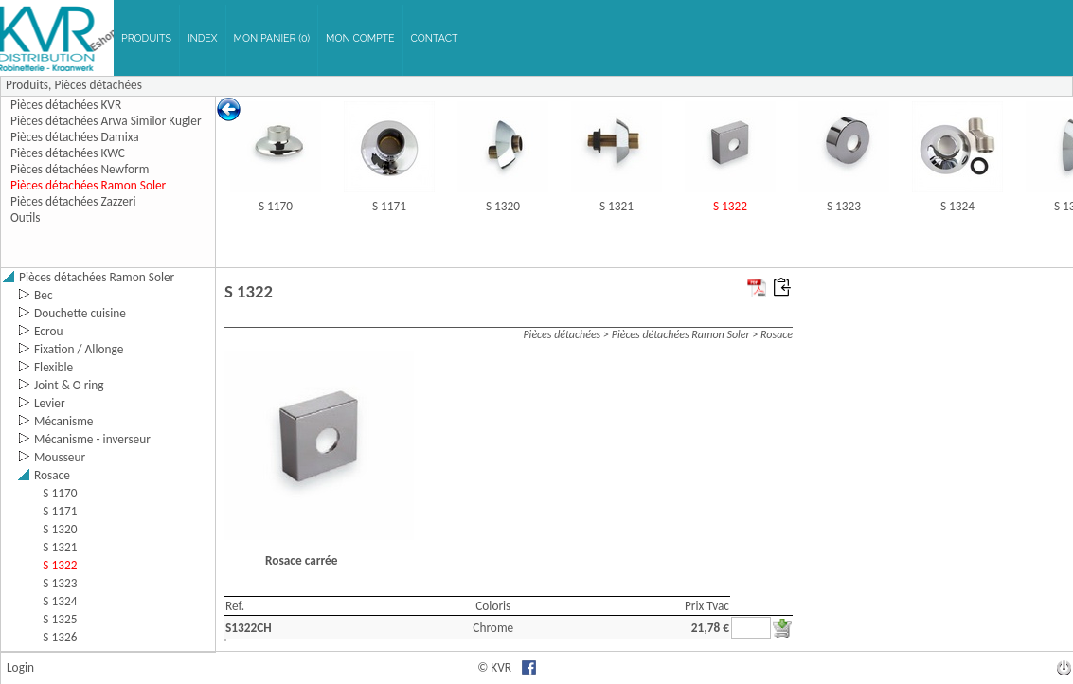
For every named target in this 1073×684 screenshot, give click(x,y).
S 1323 (844, 206)
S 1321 (616, 206)
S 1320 (503, 206)
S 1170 (276, 206)
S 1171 (389, 206)
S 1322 (730, 206)
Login (20, 667)
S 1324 (957, 206)
